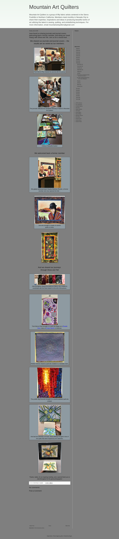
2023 (77, 54)
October (79, 67)
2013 (77, 95)
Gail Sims (78, 107)
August (78, 71)
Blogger (70, 536)
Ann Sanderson (79, 104)
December (79, 64)
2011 (77, 99)
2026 (77, 48)
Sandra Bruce (78, 120)
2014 (77, 93)
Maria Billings (78, 113)
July (78, 73)
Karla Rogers (78, 112)
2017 (77, 88)
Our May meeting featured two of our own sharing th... (83, 78)
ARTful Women (79, 103)
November (79, 66)
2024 (77, 52)
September (79, 69)
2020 (77, 59)
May (78, 81)
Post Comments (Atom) (39, 528)
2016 (77, 90)
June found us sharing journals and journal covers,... (83, 75)
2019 (77, 61)
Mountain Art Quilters (54, 7)
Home (50, 525)
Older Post (67, 525)
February (79, 86)
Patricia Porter (79, 118)
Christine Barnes (79, 106)
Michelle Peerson (79, 115)
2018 (77, 62)
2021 (77, 57)
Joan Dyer (78, 110)
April (78, 82)
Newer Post (32, 525)
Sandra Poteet (79, 121)
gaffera (61, 536)
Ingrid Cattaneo (79, 109)
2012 (77, 97)
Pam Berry (78, 117)
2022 (77, 55)
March (78, 84)
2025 (77, 50)
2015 (77, 92)
